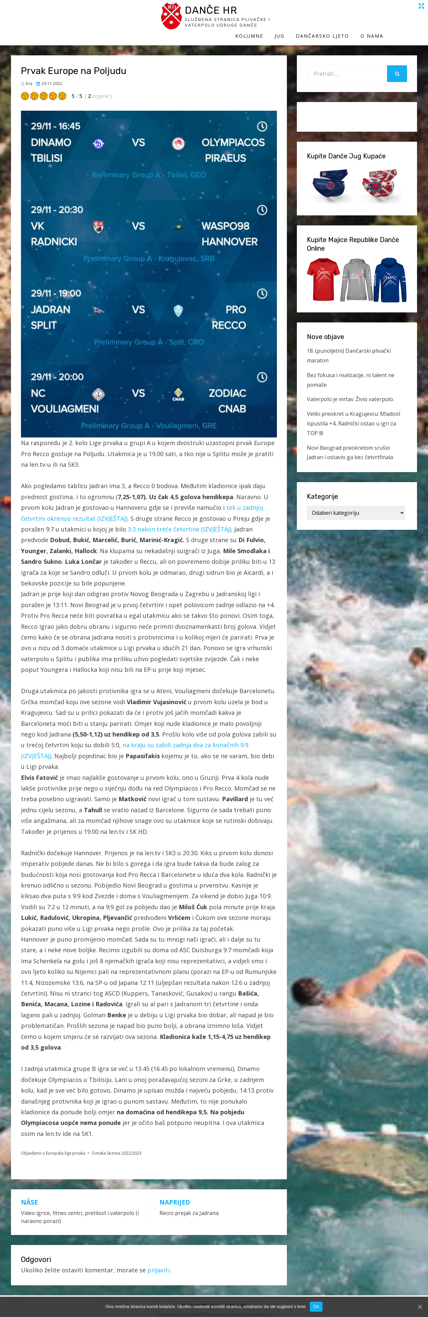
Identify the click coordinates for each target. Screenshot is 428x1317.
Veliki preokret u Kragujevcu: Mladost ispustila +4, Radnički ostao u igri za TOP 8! (353, 416)
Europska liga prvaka (65, 1146)
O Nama (405, 19)
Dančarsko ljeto (356, 19)
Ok (316, 1306)
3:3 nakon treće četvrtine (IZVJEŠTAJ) (179, 522)
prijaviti (158, 1263)
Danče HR (73, 13)
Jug (313, 19)
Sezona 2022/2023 (124, 1146)
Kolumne (283, 19)
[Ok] (419, 1306)
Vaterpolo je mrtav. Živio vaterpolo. (350, 392)
